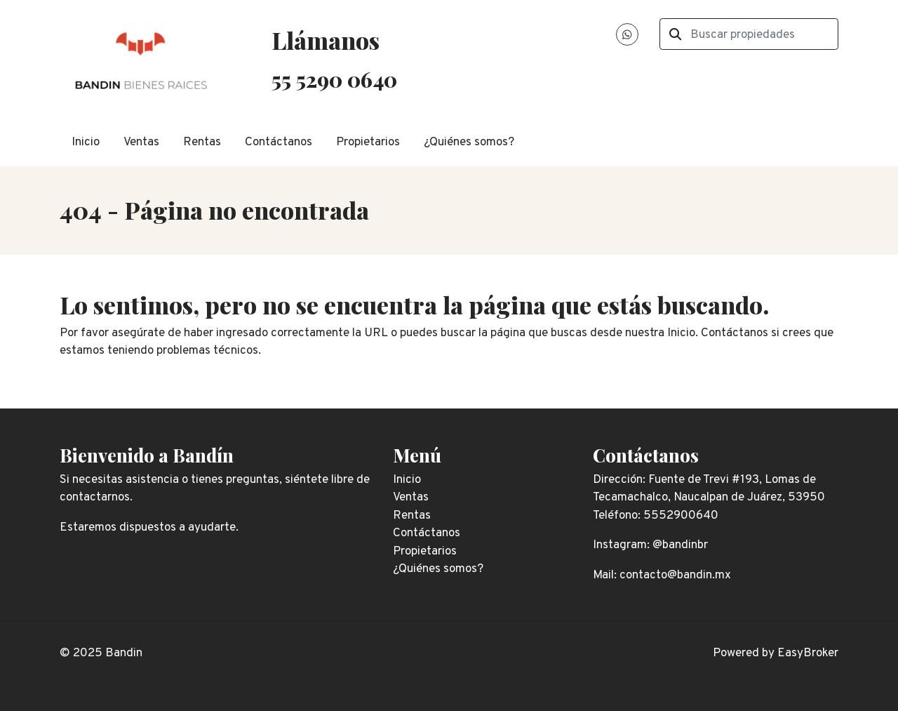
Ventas (141, 142)
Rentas (202, 142)
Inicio (86, 142)
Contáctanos (278, 142)
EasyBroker (807, 653)
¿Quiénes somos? (469, 142)
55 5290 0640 (334, 79)
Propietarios (368, 142)
